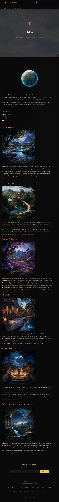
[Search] (36, 2)
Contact (50, 487)
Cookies (43, 491)
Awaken (44, 471)
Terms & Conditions (18, 491)
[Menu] (55, 3)
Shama (14, 447)
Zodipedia (8, 8)
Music (26, 487)
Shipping (33, 491)
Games (32, 487)
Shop (38, 487)
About (43, 487)
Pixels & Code (31, 497)
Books (13, 487)
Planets (14, 8)
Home (3, 8)
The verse (11, 3)
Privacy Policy (27, 491)
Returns (38, 491)
